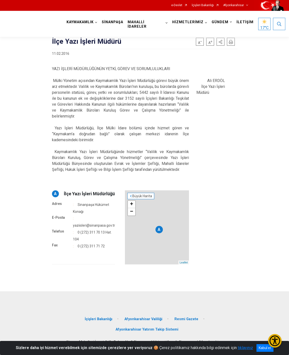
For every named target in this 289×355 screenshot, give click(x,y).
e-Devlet (176, 5)
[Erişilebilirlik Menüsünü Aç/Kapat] (275, 341)
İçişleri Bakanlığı (203, 5)
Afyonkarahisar (233, 5)
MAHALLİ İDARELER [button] (137, 24)
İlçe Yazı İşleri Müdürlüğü (89, 193)
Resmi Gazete (186, 319)
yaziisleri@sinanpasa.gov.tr (94, 225)
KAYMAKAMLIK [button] (80, 22)
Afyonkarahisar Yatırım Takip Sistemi (147, 329)
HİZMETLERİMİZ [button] (188, 22)
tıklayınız (245, 347)
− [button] (131, 212)
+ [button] (131, 204)
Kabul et (265, 348)
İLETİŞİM (245, 22)
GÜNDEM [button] (220, 22)
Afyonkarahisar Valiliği (143, 319)
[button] (220, 42)
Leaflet (184, 262)
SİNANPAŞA (112, 22)
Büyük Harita (142, 196)
